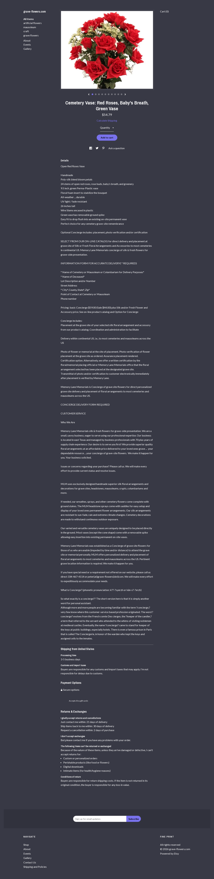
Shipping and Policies (35, 866)
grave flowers (31, 35)
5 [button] (105, 94)
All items (28, 18)
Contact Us (29, 862)
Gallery (27, 48)
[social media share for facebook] (90, 148)
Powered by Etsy (169, 853)
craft (26, 31)
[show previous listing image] (89, 95)
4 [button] (102, 94)
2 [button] (96, 94)
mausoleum (29, 27)
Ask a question (116, 148)
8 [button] (115, 94)
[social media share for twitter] (97, 148)
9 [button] (118, 94)
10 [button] (121, 94)
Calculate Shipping (107, 120)
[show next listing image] (125, 95)
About (27, 40)
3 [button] (99, 94)
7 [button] (112, 94)
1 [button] (92, 94)
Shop (26, 844)
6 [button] (108, 94)
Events (27, 44)
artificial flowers (32, 22)
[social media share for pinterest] (103, 148)
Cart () (164, 11)
